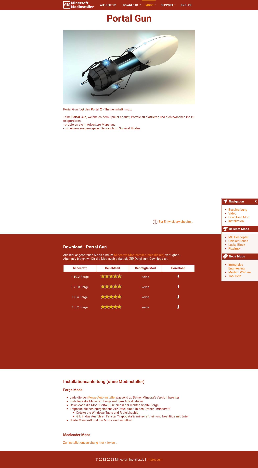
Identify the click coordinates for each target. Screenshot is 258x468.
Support (167, 5)
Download (130, 5)
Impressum (155, 459)
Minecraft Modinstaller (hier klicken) (139, 255)
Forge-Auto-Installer (102, 397)
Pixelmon (234, 248)
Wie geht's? (108, 5)
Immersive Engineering (236, 266)
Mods (149, 5)
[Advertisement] (32, 61)
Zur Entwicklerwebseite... (173, 221)
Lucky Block (236, 245)
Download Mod (238, 217)
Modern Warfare (239, 272)
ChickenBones (238, 241)
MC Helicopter (238, 237)
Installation (236, 221)
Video (232, 213)
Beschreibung (237, 210)
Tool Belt (234, 276)
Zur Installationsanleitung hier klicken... (90, 442)
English (186, 5)
